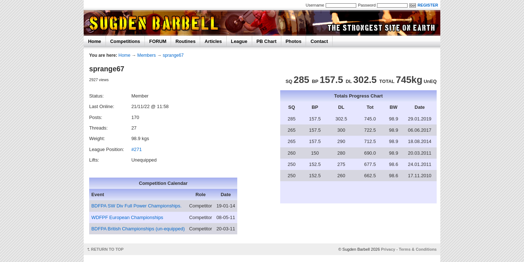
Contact (319, 41)
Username (315, 5)
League (239, 41)
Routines (185, 41)
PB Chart (267, 41)
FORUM (157, 41)
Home (94, 41)
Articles (213, 41)
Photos (294, 41)
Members (146, 55)
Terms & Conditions (418, 249)
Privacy (388, 249)
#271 (136, 149)
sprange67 (173, 55)
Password (367, 5)
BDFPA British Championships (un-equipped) (138, 228)
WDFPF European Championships (127, 217)
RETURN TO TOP (107, 249)
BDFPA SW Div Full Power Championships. (136, 206)
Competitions (125, 41)
